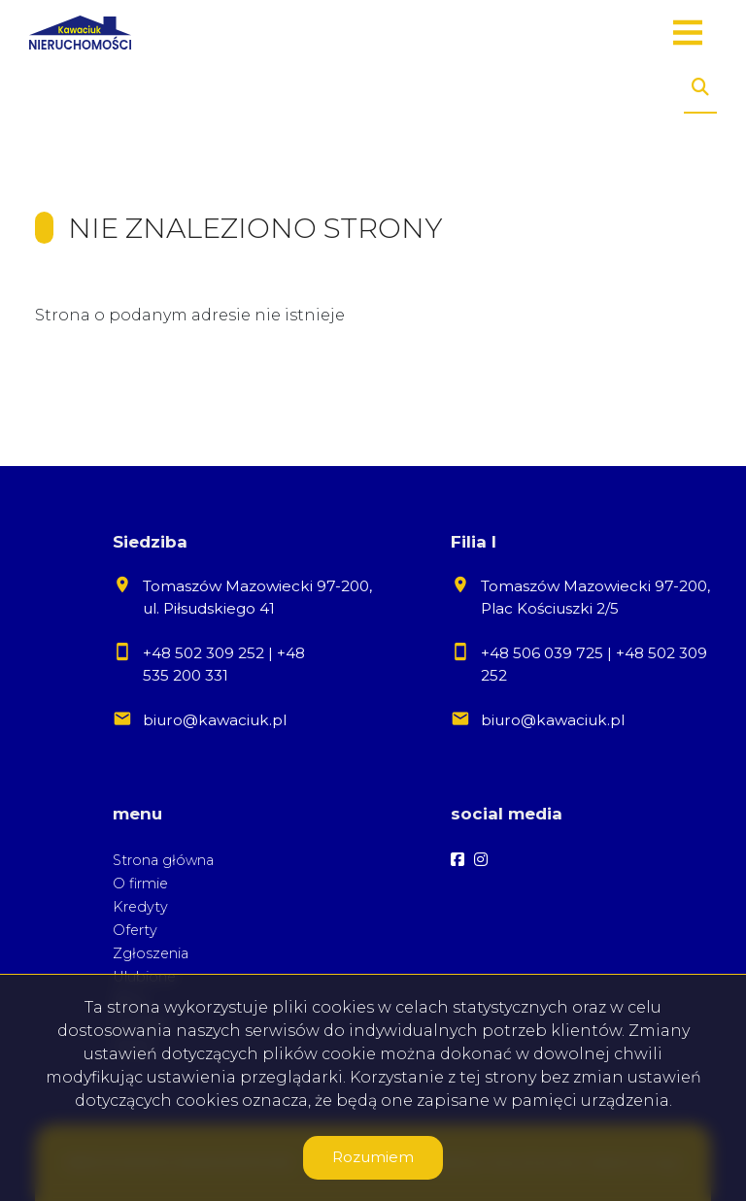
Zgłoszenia (150, 953)
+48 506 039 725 (542, 653)
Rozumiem (373, 1157)
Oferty (135, 930)
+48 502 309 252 (203, 653)
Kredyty (140, 907)
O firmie (140, 883)
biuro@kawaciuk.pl (215, 720)
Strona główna (163, 860)
